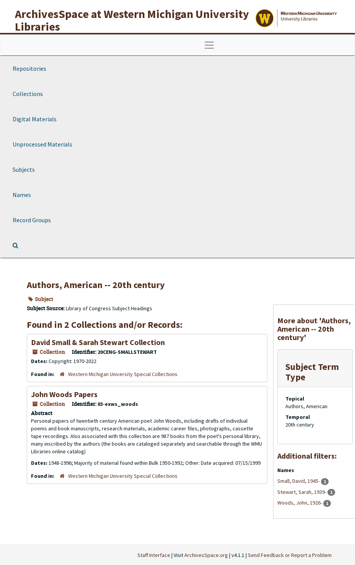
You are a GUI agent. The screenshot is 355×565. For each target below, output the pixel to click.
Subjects (24, 169)
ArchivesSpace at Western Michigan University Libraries (132, 20)
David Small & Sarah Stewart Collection (98, 342)
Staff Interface (153, 555)
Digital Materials (35, 119)
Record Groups (32, 220)
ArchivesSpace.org (206, 555)
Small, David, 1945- (299, 480)
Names (22, 195)
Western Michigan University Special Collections (123, 374)
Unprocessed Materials (42, 144)
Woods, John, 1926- (300, 502)
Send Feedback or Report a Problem (290, 555)
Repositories (29, 68)
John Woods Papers (64, 394)
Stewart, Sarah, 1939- (302, 491)
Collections (28, 94)
